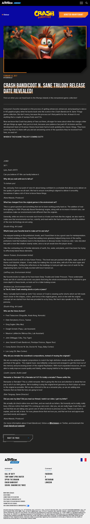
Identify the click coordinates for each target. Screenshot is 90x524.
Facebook (48, 474)
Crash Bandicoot (11, 482)
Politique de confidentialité (12, 499)
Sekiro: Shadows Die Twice (15, 485)
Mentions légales (9, 493)
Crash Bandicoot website (14, 426)
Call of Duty (10, 474)
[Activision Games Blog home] (12, 461)
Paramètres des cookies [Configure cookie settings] (10, 503)
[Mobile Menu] (81, 2)
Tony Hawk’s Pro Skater (14, 477)
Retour (5, 15)
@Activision (54, 423)
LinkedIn (48, 482)
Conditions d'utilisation (11, 497)
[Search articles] (86, 3)
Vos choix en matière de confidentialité (16, 506)
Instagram (49, 479)
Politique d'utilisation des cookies (14, 501)
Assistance (7, 495)
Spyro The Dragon (12, 479)
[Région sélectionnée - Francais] (83, 459)
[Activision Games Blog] (11, 3)
